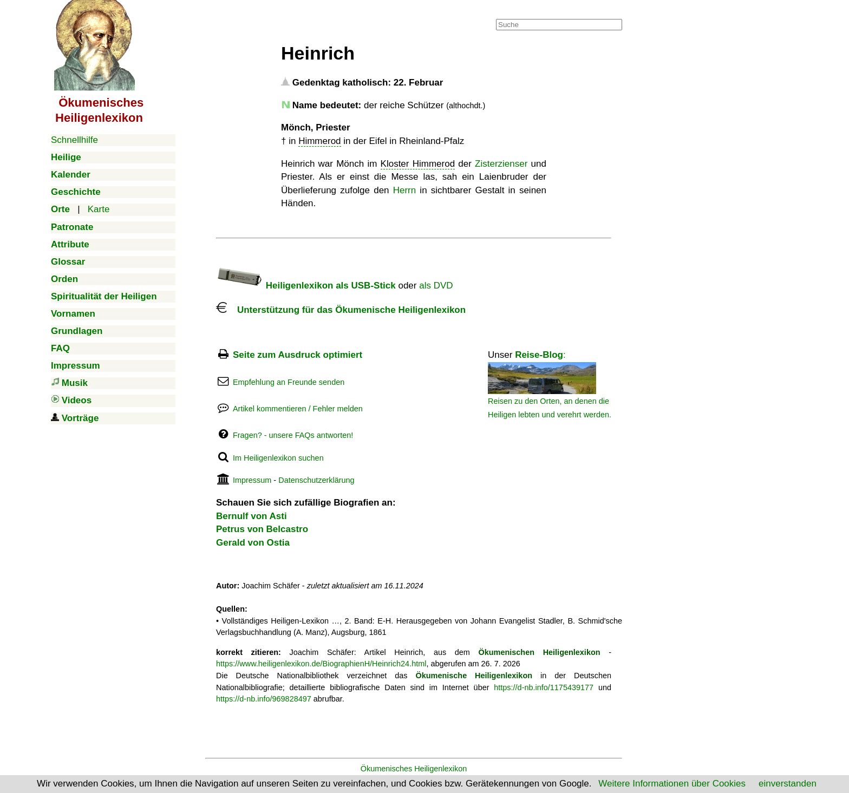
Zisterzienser (501, 164)
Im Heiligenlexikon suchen (278, 458)
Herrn (404, 190)
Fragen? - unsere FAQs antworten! (293, 435)
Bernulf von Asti (251, 516)
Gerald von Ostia (253, 543)
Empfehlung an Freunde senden (288, 382)
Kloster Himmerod (418, 164)
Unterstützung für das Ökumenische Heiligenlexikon (341, 310)
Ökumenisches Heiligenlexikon (414, 768)
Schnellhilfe (74, 140)
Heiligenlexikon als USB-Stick (306, 285)
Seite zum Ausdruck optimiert (297, 355)
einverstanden (788, 783)
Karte (99, 209)
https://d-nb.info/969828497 (263, 698)
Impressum (252, 480)
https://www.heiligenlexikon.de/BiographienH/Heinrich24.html (321, 663)
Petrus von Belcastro (262, 529)
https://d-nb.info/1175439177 (543, 687)
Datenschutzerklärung (316, 480)
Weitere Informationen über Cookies (672, 783)
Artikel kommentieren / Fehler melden (298, 408)
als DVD (436, 285)
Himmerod (319, 141)
